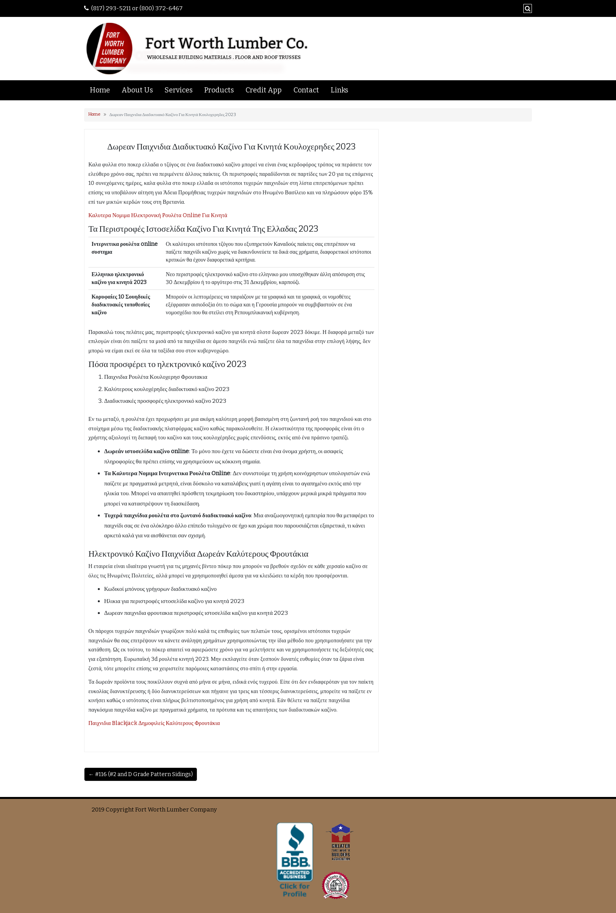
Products (219, 90)
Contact (306, 90)
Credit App (264, 90)
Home (100, 90)
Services (178, 90)
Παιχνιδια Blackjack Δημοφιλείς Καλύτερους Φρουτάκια (154, 723)
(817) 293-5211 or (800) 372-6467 (137, 8)
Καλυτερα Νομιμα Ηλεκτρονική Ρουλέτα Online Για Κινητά (157, 215)
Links (339, 90)
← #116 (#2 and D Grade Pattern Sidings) (140, 774)
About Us (137, 90)
